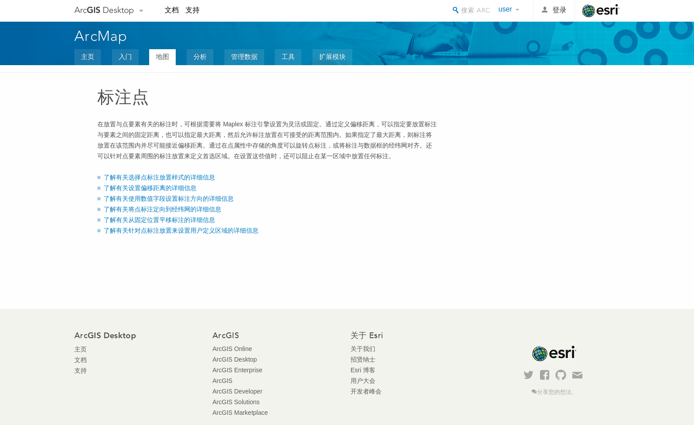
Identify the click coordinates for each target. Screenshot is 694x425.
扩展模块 (332, 56)
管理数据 (244, 56)
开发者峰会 (366, 391)
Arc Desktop (104, 10)
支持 (192, 10)
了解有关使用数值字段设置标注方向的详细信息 (169, 198)
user (505, 9)
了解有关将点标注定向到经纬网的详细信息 (162, 209)
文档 (172, 10)
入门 (125, 56)
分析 (200, 56)
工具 (288, 56)
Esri (601, 10)
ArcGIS (222, 380)
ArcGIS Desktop (234, 359)
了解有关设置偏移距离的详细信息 (150, 187)
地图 (162, 56)
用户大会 (363, 380)
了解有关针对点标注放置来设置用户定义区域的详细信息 (181, 230)
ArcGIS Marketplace (240, 412)
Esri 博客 (363, 370)
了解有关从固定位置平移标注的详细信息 (159, 219)
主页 (87, 56)
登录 (559, 10)
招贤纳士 (363, 359)
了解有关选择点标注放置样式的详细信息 (159, 177)
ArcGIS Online (232, 348)
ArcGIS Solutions (236, 402)
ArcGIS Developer (237, 391)
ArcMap (101, 35)
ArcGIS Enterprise (237, 370)
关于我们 (363, 348)
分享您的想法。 (557, 392)
